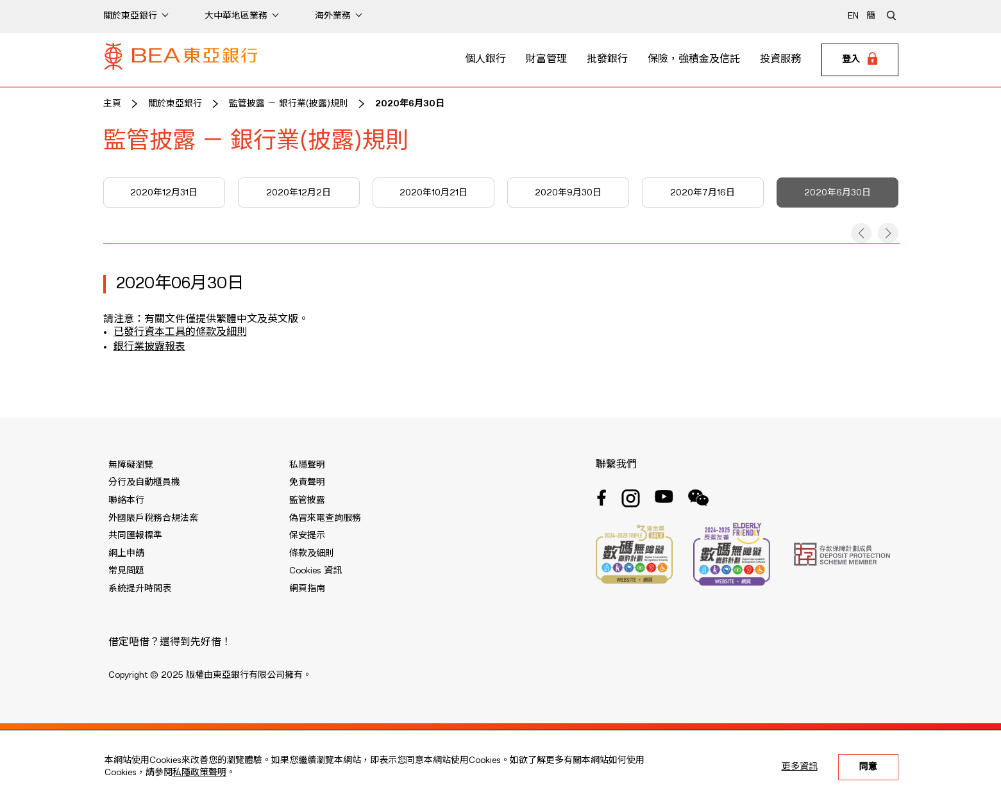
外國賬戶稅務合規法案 (153, 518)
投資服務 (780, 59)
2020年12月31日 (164, 192)
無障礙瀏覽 (130, 465)
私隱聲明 (307, 465)
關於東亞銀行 (175, 103)
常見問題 (126, 570)
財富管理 (546, 59)
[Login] (859, 60)
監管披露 (307, 500)
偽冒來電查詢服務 (325, 518)
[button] (861, 233)
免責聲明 (307, 482)
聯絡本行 (126, 500)
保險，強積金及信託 (694, 59)
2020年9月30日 (568, 192)
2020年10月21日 (433, 192)
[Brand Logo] (180, 60)
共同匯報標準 (135, 535)
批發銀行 (607, 59)
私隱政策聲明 (199, 772)
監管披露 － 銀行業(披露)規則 (288, 103)
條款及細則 (311, 553)
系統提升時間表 (139, 588)
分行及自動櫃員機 (144, 482)
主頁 (112, 103)
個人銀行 (485, 59)
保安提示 (307, 535)
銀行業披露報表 (149, 347)
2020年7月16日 (702, 192)
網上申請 (126, 553)
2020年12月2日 (298, 192)
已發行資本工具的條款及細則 (180, 332)
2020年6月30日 (409, 103)
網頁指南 (307, 588)
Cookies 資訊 (315, 570)
